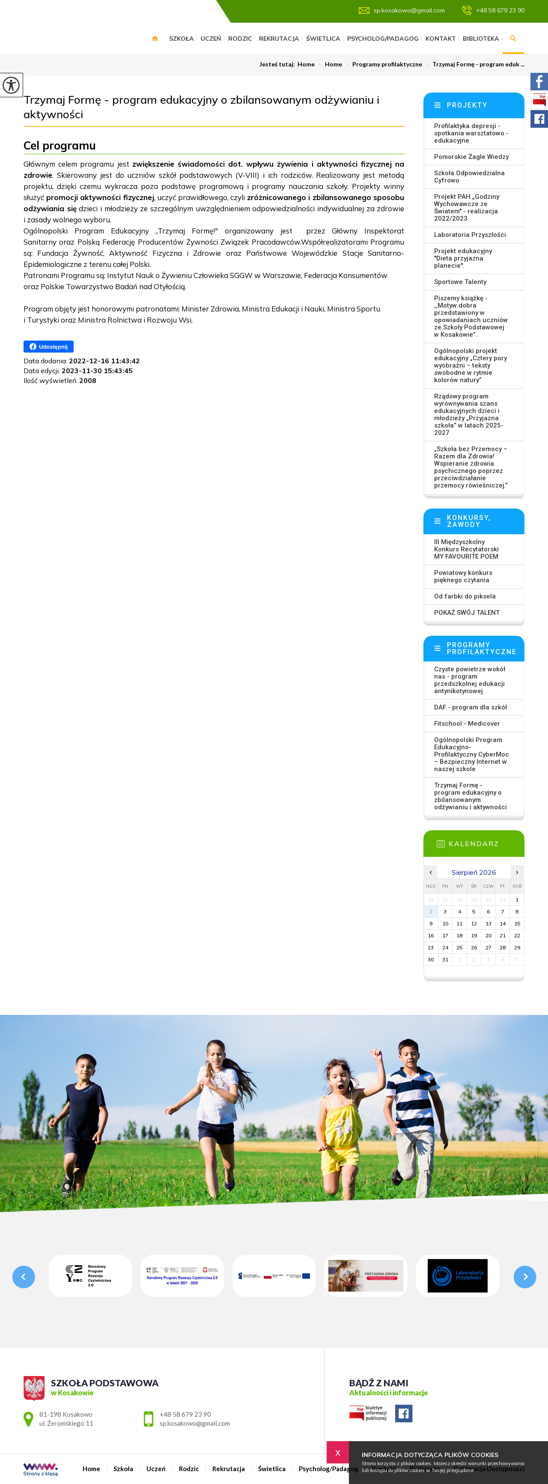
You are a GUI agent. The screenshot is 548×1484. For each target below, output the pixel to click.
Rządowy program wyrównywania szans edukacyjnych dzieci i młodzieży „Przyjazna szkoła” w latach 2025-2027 (468, 414)
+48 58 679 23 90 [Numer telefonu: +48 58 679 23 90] (185, 1414)
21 (503, 935)
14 (503, 923)
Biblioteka (481, 38)
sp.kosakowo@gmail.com (402, 10)
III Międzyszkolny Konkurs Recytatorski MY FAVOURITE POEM (466, 549)
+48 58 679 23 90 (493, 10)
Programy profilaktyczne (382, 64)
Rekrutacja (279, 38)
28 (503, 947)
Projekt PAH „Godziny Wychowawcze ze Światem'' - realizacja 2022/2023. (466, 207)
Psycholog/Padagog (383, 38)
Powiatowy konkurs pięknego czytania (463, 576)
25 (459, 947)
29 (517, 947)
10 (445, 923)
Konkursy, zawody (469, 521)
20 (488, 935)
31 (445, 959)
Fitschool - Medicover (467, 723)
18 (459, 935)
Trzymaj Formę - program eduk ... (473, 64)
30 (431, 959)
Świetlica (323, 38)
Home (155, 38)
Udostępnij (49, 346)
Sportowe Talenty (460, 282)
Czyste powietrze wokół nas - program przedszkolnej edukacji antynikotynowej (469, 680)
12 (474, 923)
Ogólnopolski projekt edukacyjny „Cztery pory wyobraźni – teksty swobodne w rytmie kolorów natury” (470, 365)
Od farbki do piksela (465, 596)
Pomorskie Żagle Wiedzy (471, 157)
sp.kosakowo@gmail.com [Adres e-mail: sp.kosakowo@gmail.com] (195, 1423)
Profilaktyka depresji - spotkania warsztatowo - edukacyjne (471, 133)
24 (445, 947)
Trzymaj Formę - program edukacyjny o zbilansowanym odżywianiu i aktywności (201, 107)
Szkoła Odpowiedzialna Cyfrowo (469, 176)
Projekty (467, 105)
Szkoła (181, 38)
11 (459, 923)
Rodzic (240, 38)
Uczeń (211, 38)
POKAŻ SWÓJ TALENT (467, 612)
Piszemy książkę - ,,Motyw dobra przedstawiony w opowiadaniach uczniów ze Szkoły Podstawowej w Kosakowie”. (471, 316)
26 (474, 947)
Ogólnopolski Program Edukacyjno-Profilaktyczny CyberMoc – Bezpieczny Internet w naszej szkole (471, 754)
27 (488, 947)
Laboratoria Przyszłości (470, 235)
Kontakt (441, 38)
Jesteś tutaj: (278, 64)
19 (474, 935)
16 (431, 935)
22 (517, 935)
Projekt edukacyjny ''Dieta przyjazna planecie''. (463, 258)
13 (488, 923)
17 (445, 935)
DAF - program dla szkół (470, 707)
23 (431, 947)
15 (517, 923)
